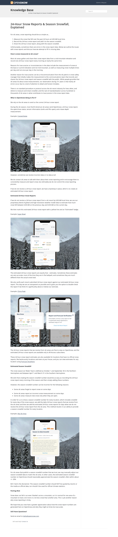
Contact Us (25, 521)
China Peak (21, 291)
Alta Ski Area (22, 414)
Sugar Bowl (22, 214)
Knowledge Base (22, 10)
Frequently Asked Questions (19, 13)
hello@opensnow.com (31, 516)
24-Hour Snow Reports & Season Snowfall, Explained (43, 13)
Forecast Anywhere (28, 362)
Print (73, 20)
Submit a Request (101, 2)
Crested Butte (22, 116)
